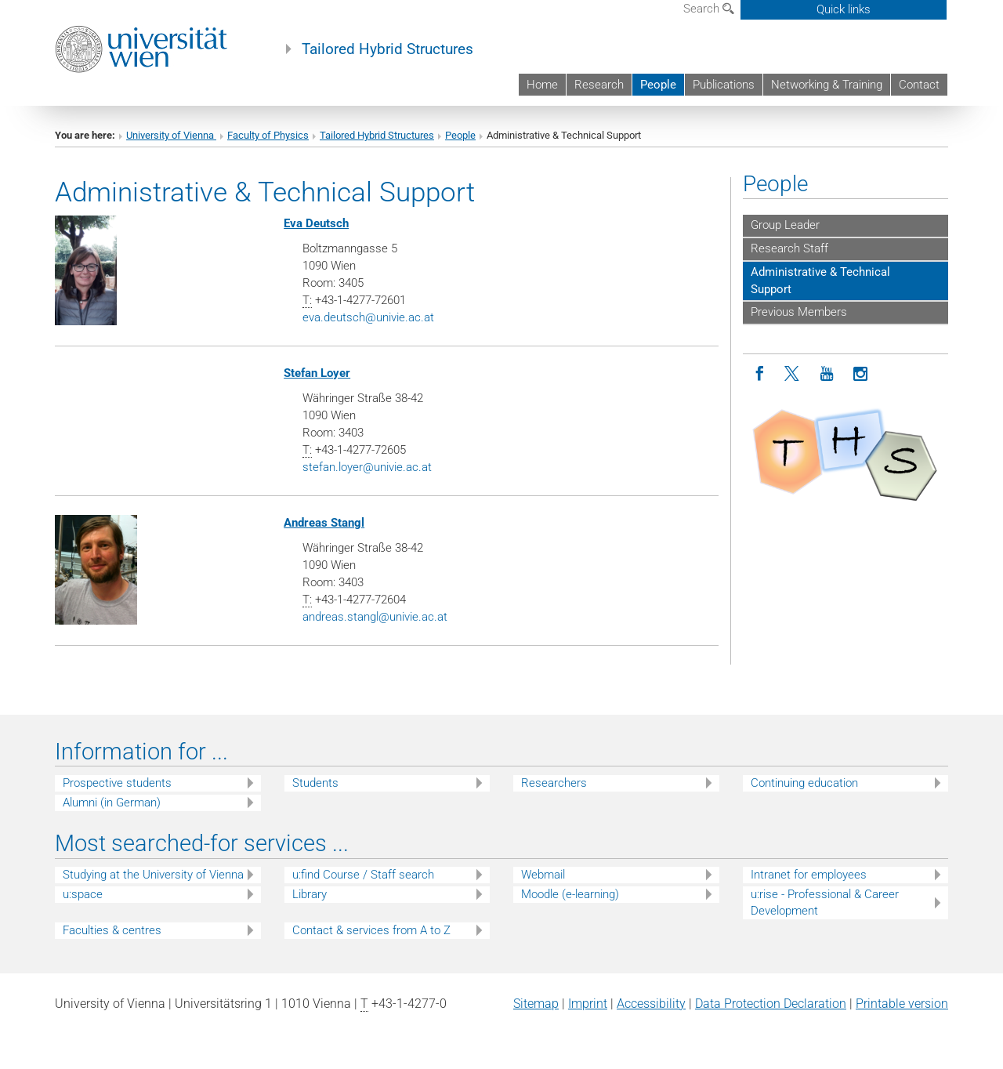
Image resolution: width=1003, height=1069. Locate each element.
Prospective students (117, 783)
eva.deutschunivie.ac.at (368, 317)
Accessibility (651, 1003)
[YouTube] (827, 374)
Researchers (554, 783)
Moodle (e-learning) (570, 894)
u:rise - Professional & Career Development (825, 902)
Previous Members (799, 312)
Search (708, 9)
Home (542, 85)
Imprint (587, 1003)
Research (599, 85)
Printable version (902, 1003)
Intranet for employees (809, 875)
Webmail (543, 875)
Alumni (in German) (112, 802)
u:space (83, 894)
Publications (724, 85)
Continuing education (804, 783)
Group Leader (785, 225)
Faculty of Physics (268, 135)
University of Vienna (171, 135)
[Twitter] (793, 374)
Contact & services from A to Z (371, 930)
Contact (919, 85)
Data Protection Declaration (770, 1003)
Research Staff (789, 248)
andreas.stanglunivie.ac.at (374, 617)
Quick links (844, 9)
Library (309, 894)
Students (315, 783)
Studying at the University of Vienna (153, 875)
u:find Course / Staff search (363, 875)
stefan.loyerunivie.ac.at (367, 467)
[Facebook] (760, 374)
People (658, 85)
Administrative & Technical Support (820, 280)
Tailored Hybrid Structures (387, 49)
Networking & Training (826, 85)
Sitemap (536, 1003)
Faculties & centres (112, 930)
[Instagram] (861, 374)
